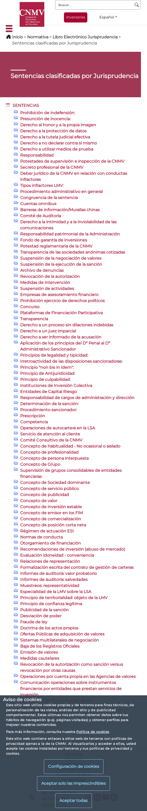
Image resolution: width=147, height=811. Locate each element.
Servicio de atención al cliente (50, 434)
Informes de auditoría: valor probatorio (58, 573)
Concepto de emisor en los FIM (51, 512)
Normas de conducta (41, 537)
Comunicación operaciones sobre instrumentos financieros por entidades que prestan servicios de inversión (71, 688)
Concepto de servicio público (49, 488)
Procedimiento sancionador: (48, 409)
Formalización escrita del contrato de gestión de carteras (77, 567)
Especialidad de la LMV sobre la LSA (55, 591)
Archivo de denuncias (42, 270)
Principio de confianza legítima (51, 603)
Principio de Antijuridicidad (47, 373)
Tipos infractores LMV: (41, 185)
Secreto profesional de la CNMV (51, 167)
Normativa (37, 37)
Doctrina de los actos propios (49, 628)
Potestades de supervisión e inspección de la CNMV (72, 161)
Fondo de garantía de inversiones (53, 240)
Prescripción (32, 415)
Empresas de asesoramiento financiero (59, 294)
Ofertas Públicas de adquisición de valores (62, 634)
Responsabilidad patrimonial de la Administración (70, 234)
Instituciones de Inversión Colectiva (56, 385)
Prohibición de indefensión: (47, 112)
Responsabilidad (37, 155)
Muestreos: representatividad (49, 585)
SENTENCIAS (26, 105)
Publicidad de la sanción (44, 609)
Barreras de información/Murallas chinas (60, 209)
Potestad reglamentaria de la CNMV (56, 246)
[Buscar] (136, 5)
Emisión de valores (39, 652)
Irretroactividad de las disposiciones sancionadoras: (71, 361)
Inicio (17, 37)
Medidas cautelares (39, 658)
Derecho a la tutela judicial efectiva (55, 137)
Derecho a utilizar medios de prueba (56, 149)
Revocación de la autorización (50, 276)
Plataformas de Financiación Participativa (61, 312)
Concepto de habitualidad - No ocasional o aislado (70, 446)
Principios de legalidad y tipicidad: (54, 355)
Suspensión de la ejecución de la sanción (61, 264)
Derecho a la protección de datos (53, 131)
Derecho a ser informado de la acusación (60, 337)
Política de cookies (92, 732)
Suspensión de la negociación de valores (60, 258)
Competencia (34, 422)
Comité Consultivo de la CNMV (51, 440)
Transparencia (34, 318)
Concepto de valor (38, 500)
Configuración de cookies (73, 766)
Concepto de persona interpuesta (54, 458)
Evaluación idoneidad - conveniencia (57, 555)
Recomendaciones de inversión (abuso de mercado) (72, 549)
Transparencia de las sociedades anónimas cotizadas (72, 252)
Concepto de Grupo (40, 464)
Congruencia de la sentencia (49, 197)
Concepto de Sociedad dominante (55, 482)
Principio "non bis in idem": (47, 367)
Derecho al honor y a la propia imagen (58, 124)
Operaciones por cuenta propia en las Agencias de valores (78, 676)
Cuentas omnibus (38, 203)
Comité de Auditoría (40, 215)
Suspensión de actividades (47, 288)
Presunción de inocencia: (45, 118)
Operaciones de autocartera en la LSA (57, 428)
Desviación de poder (40, 615)
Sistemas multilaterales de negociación (59, 640)
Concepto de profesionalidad (49, 452)
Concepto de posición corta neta (53, 525)
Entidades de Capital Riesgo (48, 391)
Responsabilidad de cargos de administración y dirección (77, 397)
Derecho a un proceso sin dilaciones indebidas (66, 325)
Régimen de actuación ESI (47, 531)
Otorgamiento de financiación (50, 543)
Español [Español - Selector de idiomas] (106, 17)
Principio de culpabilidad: (45, 379)
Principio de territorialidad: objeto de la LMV (63, 597)
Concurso (30, 306)
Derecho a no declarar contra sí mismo (58, 143)
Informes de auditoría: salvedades (54, 579)
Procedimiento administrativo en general (61, 191)
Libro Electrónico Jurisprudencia (85, 37)
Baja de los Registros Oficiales (50, 646)
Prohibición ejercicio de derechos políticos (62, 300)
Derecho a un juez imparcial (48, 331)
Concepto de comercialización (50, 519)
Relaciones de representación (50, 561)
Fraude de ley (33, 622)
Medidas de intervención (45, 282)
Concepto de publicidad (44, 494)
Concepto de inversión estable (51, 506)
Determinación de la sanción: (49, 403)
